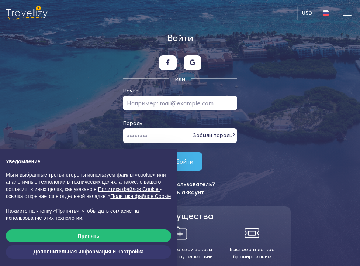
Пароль (132, 123)
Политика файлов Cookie (140, 196)
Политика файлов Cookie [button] (129, 189)
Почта (131, 90)
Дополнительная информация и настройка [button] (89, 252)
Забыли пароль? (214, 135)
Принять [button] (88, 236)
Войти (180, 161)
